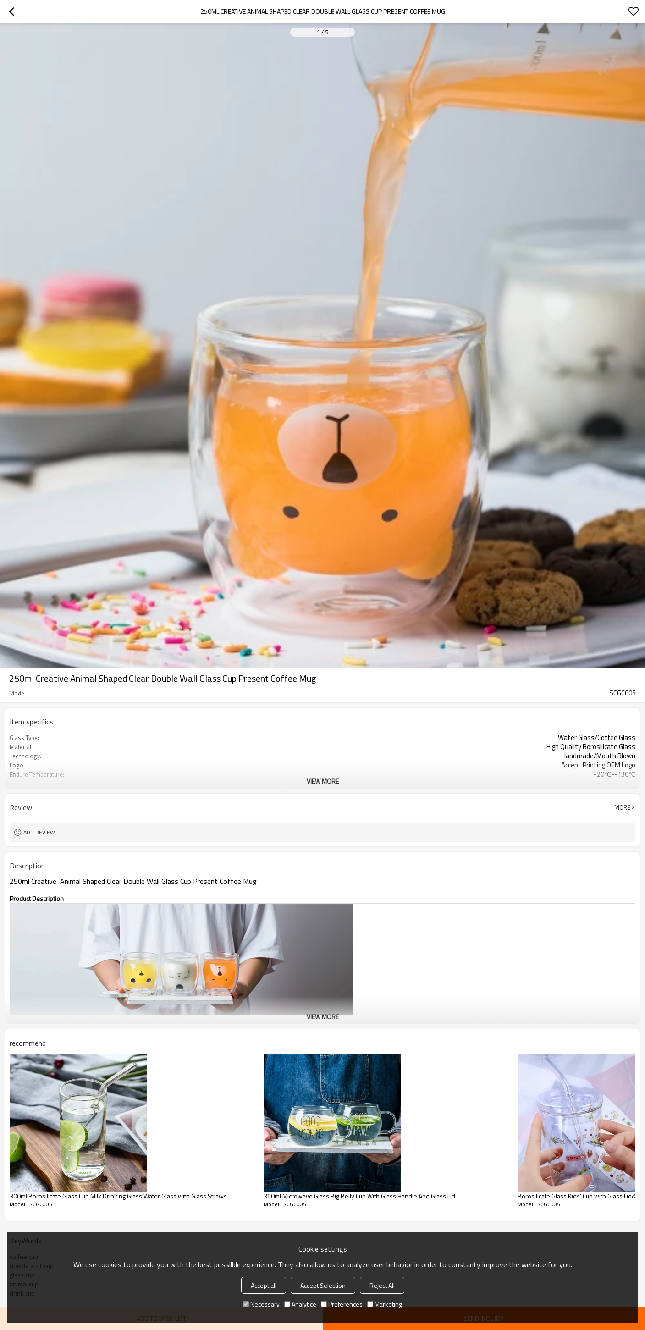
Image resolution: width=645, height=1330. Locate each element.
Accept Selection (323, 1285)
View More (323, 781)
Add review (39, 832)
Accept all (263, 1285)
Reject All (382, 1285)
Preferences (342, 1304)
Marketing (384, 1304)
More (622, 807)
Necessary (261, 1304)
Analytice (300, 1304)
